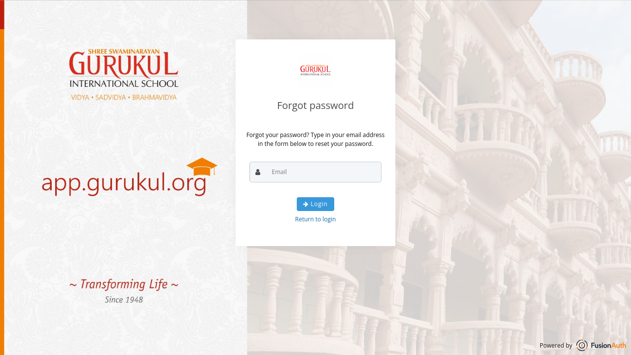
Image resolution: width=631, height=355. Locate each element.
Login (315, 204)
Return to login (315, 219)
